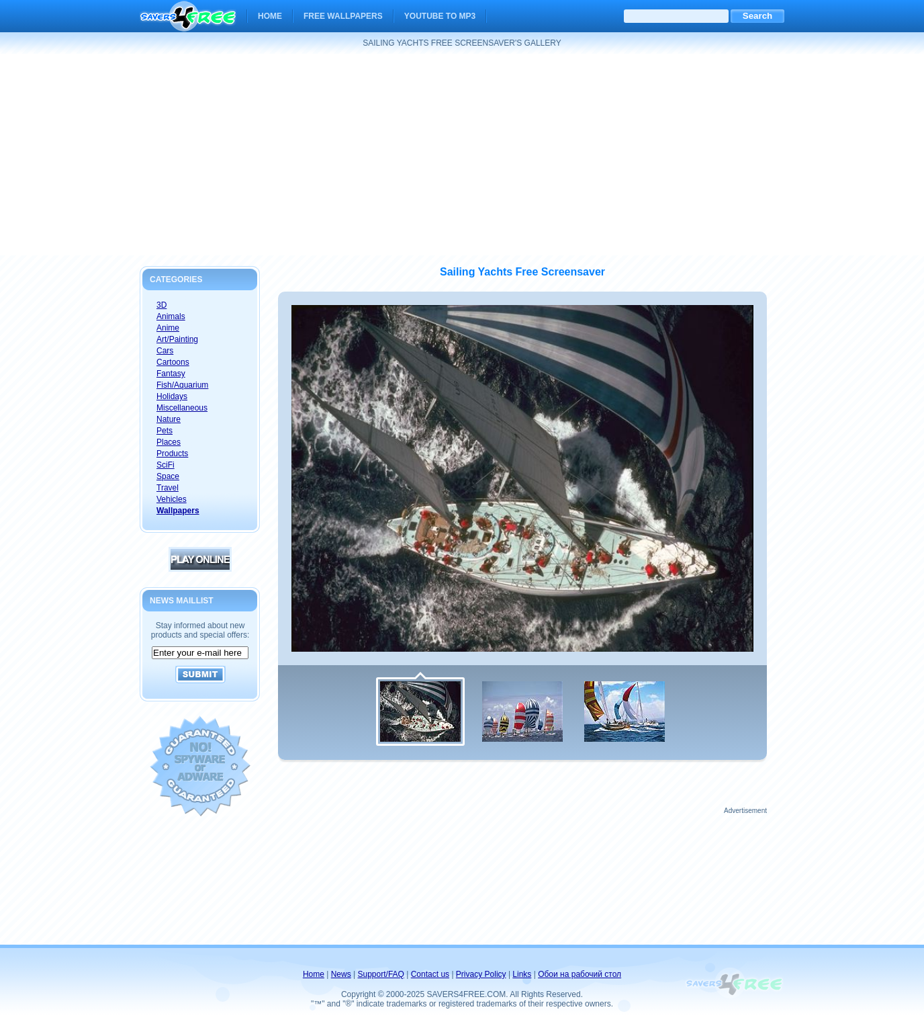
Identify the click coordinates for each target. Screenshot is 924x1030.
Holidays (171, 396)
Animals (170, 316)
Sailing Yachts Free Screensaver (522, 271)
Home (270, 16)
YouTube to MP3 (439, 16)
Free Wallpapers (343, 16)
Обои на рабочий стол (579, 974)
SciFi (165, 465)
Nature (168, 419)
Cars (164, 350)
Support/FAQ (381, 974)
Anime (167, 328)
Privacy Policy (481, 974)
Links (521, 974)
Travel (167, 487)
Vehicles (171, 499)
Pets (164, 430)
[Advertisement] (462, 154)
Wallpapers (177, 510)
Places (168, 442)
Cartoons (172, 362)
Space (167, 476)
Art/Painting (177, 339)
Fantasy (170, 373)
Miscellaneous (181, 408)
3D (161, 305)
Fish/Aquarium (182, 385)
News (341, 974)
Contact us (430, 974)
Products (172, 453)
